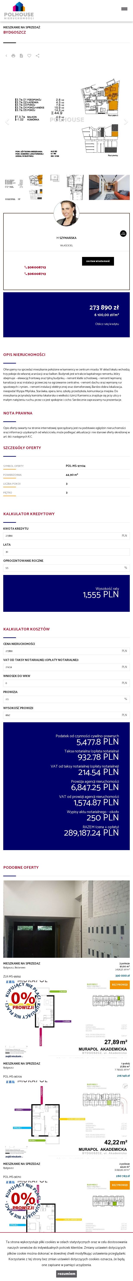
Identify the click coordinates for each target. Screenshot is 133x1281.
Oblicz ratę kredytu (107, 324)
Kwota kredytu (15, 529)
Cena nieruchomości (19, 644)
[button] (12, 119)
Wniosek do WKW (16, 676)
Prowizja (10, 692)
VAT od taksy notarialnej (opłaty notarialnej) (41, 660)
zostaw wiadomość (98, 261)
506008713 (35, 267)
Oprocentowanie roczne (23, 561)
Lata (7, 545)
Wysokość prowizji (18, 708)
